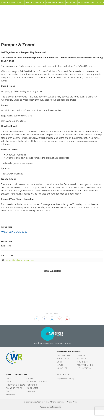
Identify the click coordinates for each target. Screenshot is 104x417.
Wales (60, 365)
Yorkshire (62, 368)
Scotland (82, 359)
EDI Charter (32, 388)
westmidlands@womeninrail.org (18, 260)
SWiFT (9, 391)
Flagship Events (86, 3)
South (60, 362)
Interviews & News (55, 3)
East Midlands (64, 356)
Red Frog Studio (55, 407)
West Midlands (85, 365)
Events (20, 3)
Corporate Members (35, 3)
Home (3, 3)
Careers (11, 3)
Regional (10, 394)
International (84, 368)
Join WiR (31, 391)
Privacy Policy (72, 402)
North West (63, 359)
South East (83, 362)
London (81, 356)
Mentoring (71, 3)
